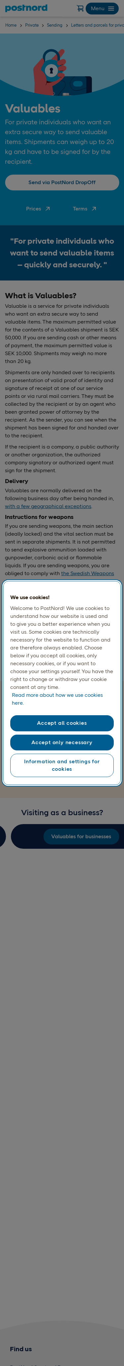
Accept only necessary (62, 742)
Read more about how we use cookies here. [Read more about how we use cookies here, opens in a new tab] (57, 699)
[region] (62, 683)
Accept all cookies (62, 723)
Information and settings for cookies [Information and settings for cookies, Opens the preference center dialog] (62, 765)
